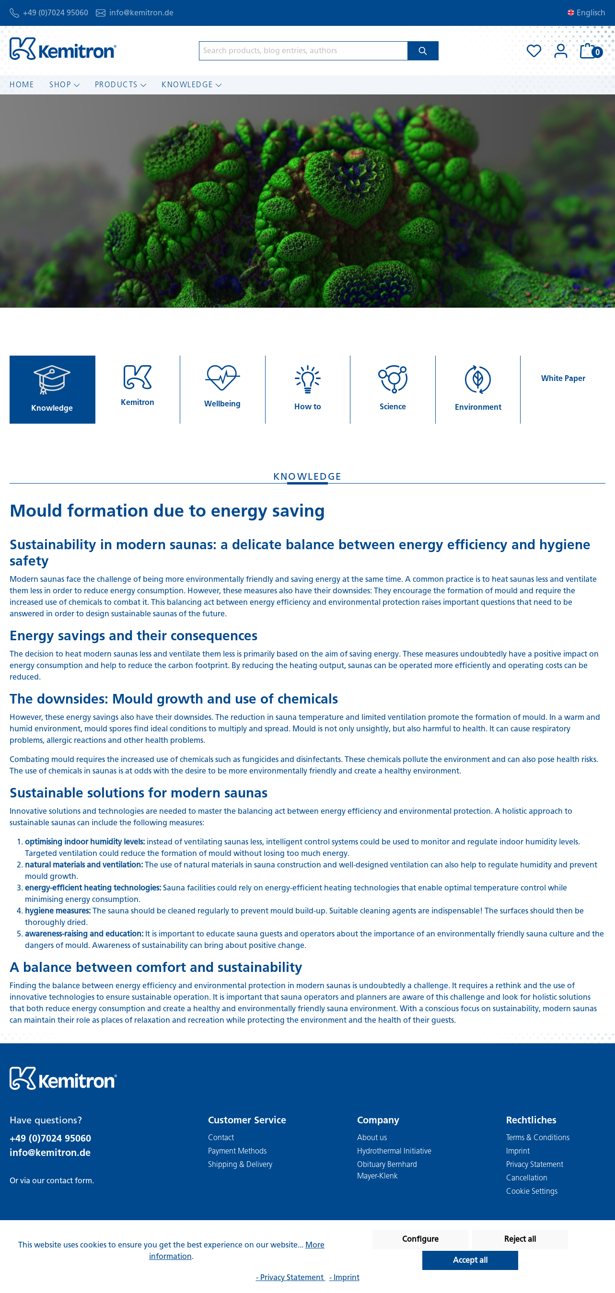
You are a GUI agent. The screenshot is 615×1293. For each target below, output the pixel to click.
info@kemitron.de (141, 12)
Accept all (470, 1260)
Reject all (520, 1239)
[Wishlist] (534, 50)
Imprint (518, 1150)
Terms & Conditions (537, 1137)
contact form (69, 1180)
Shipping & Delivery (240, 1164)
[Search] (423, 50)
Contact (221, 1137)
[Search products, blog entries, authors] (303, 50)
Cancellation (526, 1177)
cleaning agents (388, 910)
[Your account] (560, 50)
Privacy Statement (534, 1164)
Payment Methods (237, 1150)
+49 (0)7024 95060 (55, 12)
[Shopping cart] (589, 50)
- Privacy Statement (290, 1277)
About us (372, 1137)
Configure (420, 1239)
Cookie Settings (531, 1191)
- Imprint (344, 1277)
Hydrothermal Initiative (394, 1150)
